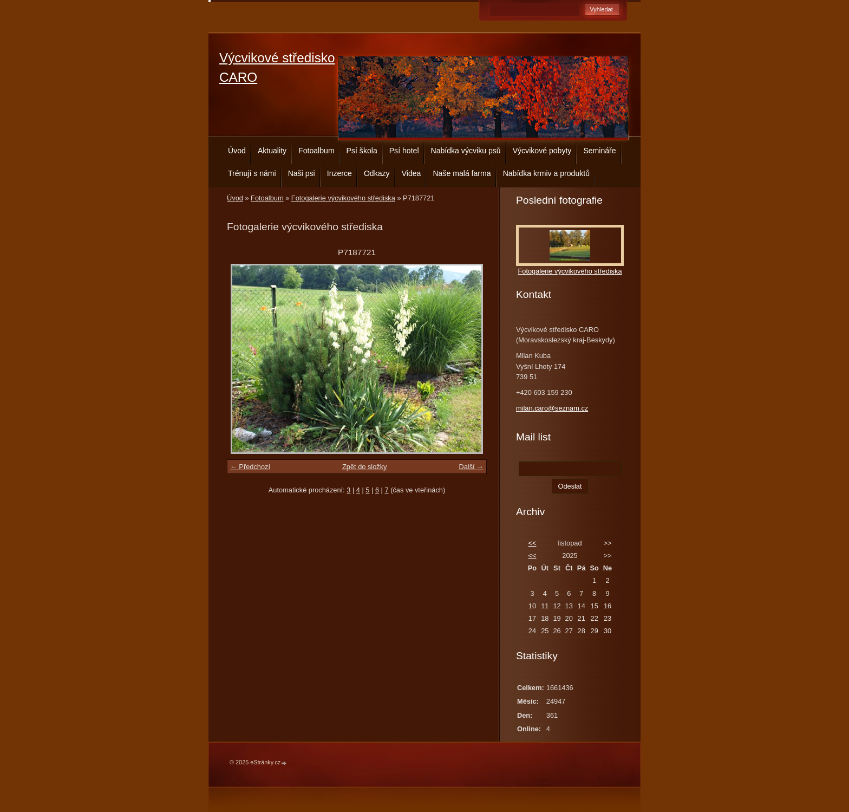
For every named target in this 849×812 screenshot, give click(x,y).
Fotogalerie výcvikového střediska (343, 198)
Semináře (599, 150)
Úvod (237, 150)
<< (532, 543)
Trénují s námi (252, 173)
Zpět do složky (364, 467)
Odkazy (377, 173)
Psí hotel (404, 150)
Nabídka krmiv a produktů (546, 173)
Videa (411, 173)
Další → (471, 467)
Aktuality (272, 150)
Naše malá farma (462, 173)
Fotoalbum (316, 150)
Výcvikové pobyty (542, 150)
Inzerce (339, 173)
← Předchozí (250, 467)
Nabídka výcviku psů (466, 150)
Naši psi (301, 173)
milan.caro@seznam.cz (552, 408)
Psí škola (362, 150)
